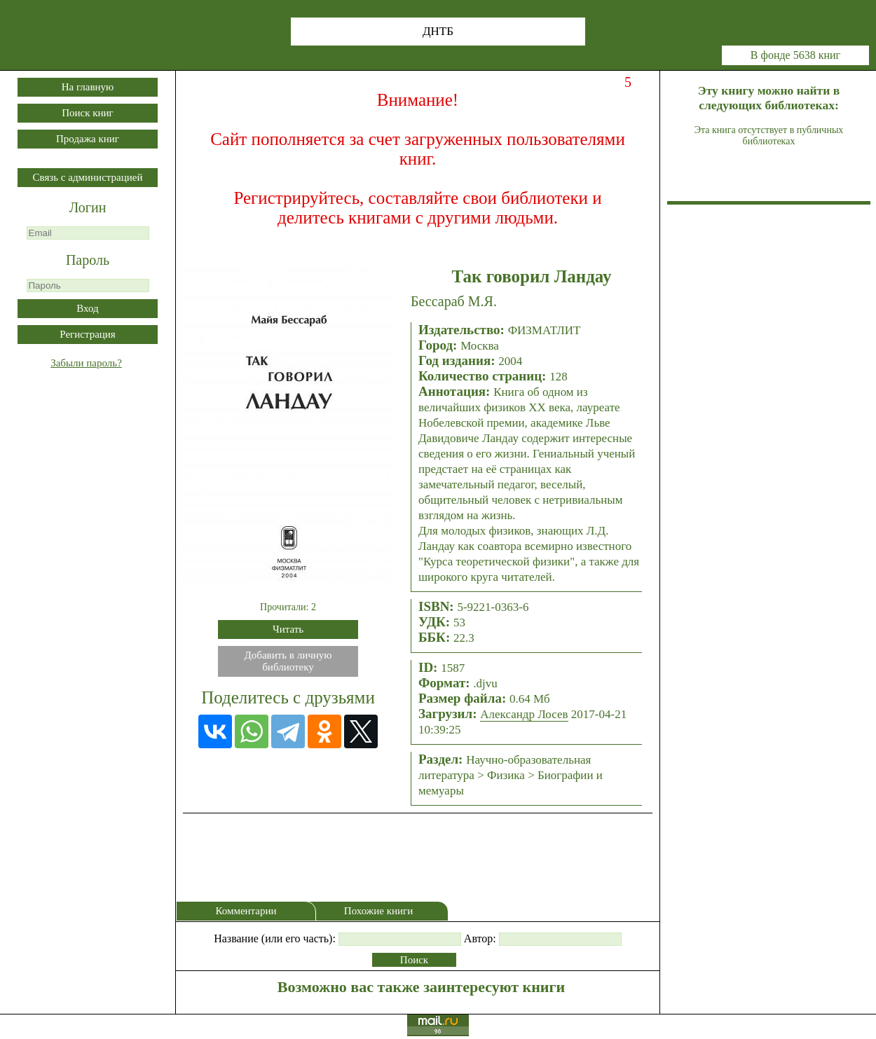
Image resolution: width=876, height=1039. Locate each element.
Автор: (480, 938)
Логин (88, 207)
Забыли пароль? (86, 363)
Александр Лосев (524, 714)
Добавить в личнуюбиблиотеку (288, 661)
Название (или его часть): (275, 938)
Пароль (87, 260)
